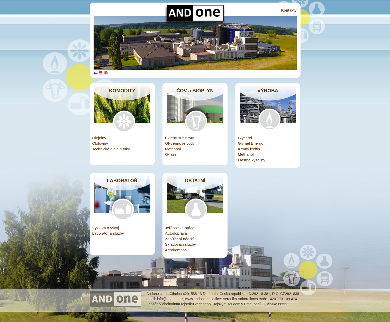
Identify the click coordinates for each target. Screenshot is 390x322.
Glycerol (245, 138)
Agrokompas (176, 250)
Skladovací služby (180, 244)
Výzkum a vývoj (105, 228)
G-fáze (171, 154)
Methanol (173, 149)
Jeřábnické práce (179, 228)
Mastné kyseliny (251, 160)
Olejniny (99, 138)
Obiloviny (100, 143)
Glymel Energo (250, 143)
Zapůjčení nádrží (179, 239)
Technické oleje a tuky (111, 149)
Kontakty (289, 10)
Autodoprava (176, 233)
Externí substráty (179, 138)
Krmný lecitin (249, 149)
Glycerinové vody (180, 143)
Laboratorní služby (108, 233)
